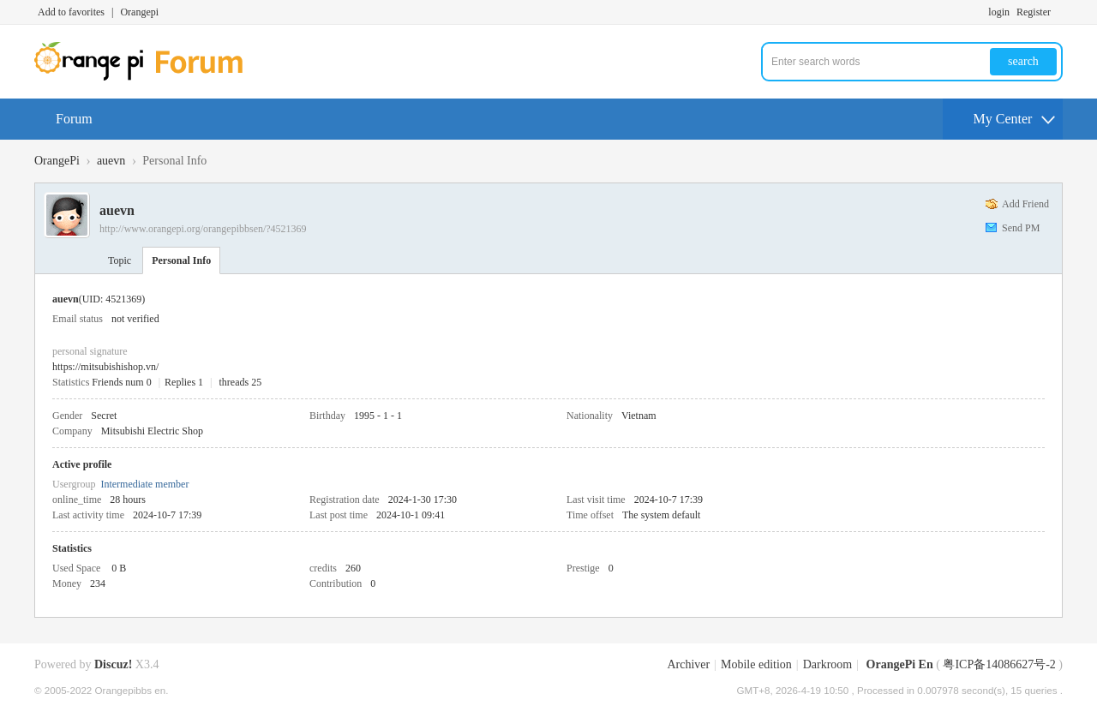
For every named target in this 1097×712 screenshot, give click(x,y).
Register (1033, 12)
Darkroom (828, 664)
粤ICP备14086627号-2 (999, 664)
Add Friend (1025, 204)
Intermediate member (144, 484)
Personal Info (181, 260)
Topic (119, 260)
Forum (74, 118)
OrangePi (57, 160)
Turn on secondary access (1058, 12)
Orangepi (139, 12)
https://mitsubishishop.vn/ (105, 367)
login (999, 12)
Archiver (688, 664)
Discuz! (113, 664)
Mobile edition (756, 664)
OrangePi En (899, 664)
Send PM (1021, 228)
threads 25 (240, 382)
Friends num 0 (121, 382)
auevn (111, 160)
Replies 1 (184, 382)
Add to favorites (71, 12)
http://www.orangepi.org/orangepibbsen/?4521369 (203, 229)
